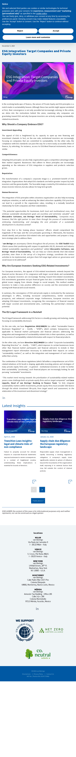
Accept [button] (56, 31)
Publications (38, 501)
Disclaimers (26, 674)
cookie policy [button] (41, 13)
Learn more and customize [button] (38, 37)
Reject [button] (20, 31)
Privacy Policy (38, 674)
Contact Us (50, 674)
